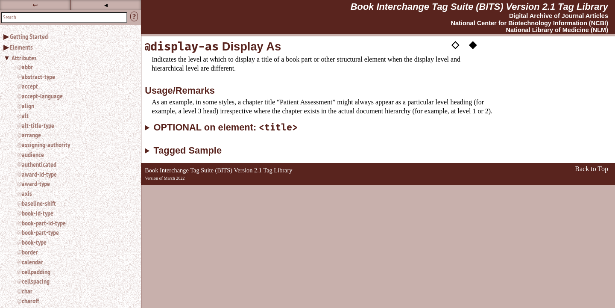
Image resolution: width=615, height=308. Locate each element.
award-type (36, 183)
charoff (30, 300)
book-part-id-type (44, 223)
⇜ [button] (35, 5)
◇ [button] (455, 44)
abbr (27, 66)
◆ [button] (473, 44)
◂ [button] (106, 5)
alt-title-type (38, 125)
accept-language (42, 96)
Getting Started (29, 36)
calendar (32, 262)
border (30, 252)
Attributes (24, 57)
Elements (21, 47)
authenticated (39, 164)
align (28, 105)
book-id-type (37, 213)
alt (25, 115)
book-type (34, 242)
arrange (31, 134)
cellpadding (36, 271)
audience (33, 154)
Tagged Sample (188, 150)
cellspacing (36, 281)
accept (30, 86)
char (27, 291)
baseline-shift (39, 203)
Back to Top (591, 168)
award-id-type (39, 174)
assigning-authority (46, 144)
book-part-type (40, 232)
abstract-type (38, 76)
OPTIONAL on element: (226, 127)
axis (27, 193)
